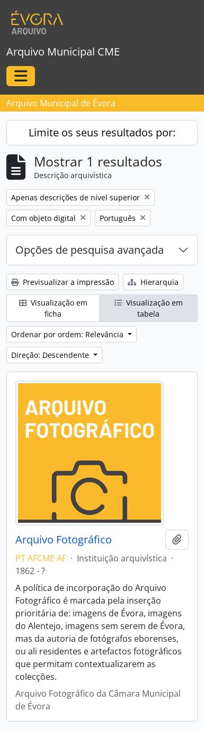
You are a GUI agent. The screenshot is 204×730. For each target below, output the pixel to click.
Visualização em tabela (148, 308)
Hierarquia (153, 282)
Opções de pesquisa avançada (89, 250)
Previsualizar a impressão (62, 282)
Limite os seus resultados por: (102, 132)
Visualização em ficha (53, 308)
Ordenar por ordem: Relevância (68, 334)
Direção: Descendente (51, 355)
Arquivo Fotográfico (63, 539)
